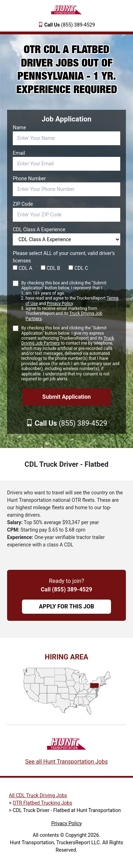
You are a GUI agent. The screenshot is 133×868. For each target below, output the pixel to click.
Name (19, 127)
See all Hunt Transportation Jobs (66, 761)
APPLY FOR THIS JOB (66, 606)
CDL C (78, 268)
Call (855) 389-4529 (66, 589)
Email (19, 153)
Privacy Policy (60, 303)
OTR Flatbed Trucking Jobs (42, 803)
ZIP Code (23, 204)
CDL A (22, 268)
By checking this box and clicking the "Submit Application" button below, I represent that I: (70, 300)
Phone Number (29, 178)
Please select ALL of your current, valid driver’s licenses (64, 256)
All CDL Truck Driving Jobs (38, 795)
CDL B (50, 268)
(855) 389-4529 (69, 25)
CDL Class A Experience (39, 229)
